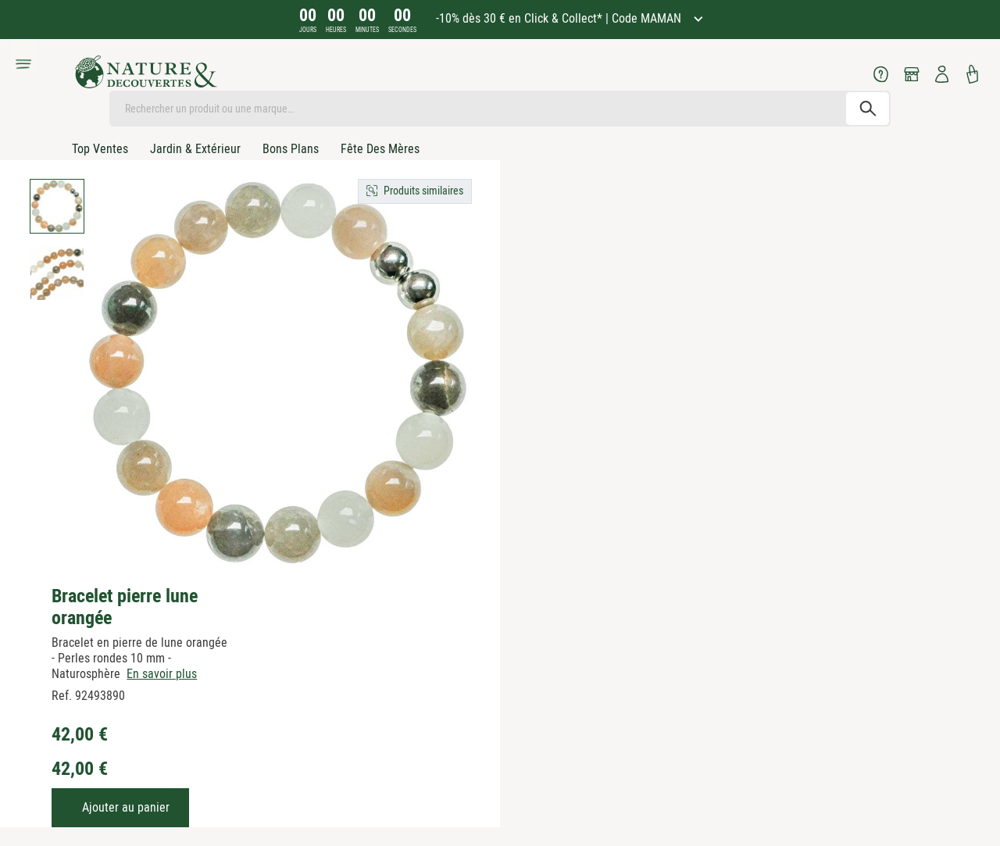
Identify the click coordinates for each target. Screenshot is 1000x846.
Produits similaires (423, 190)
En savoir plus (162, 673)
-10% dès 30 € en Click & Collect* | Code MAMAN (560, 18)
